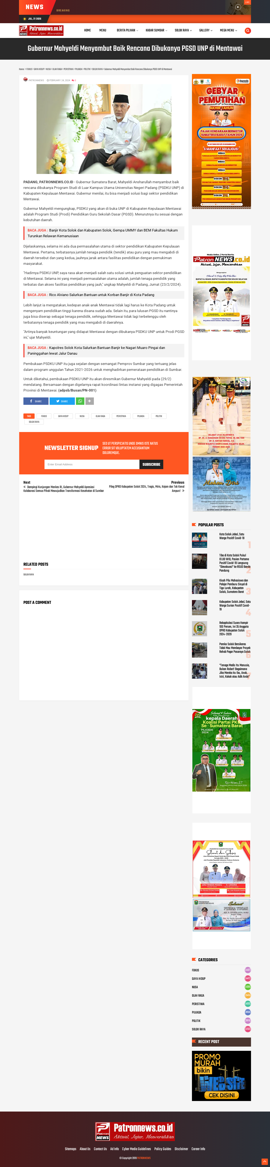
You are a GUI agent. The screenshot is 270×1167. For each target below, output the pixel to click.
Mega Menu (227, 30)
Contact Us (100, 1149)
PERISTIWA (121, 416)
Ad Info (114, 1149)
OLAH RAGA (100, 416)
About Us (85, 1149)
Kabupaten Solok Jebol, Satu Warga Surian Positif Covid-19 (235, 605)
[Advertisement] (103, 528)
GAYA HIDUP (63, 416)
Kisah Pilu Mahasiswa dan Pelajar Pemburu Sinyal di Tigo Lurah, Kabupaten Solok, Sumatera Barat (233, 586)
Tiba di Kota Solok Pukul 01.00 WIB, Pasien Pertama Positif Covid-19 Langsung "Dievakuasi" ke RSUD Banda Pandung (234, 563)
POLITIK (159, 416)
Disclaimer (181, 1149)
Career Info (198, 1149)
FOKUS (44, 416)
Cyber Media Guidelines (136, 1149)
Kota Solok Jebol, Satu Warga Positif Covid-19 (231, 536)
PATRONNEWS (144, 1158)
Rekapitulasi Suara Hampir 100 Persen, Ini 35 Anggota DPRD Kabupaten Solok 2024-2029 (233, 628)
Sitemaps (70, 1149)
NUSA (82, 416)
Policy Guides (162, 1149)
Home (87, 30)
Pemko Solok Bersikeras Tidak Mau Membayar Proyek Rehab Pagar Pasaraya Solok (234, 648)
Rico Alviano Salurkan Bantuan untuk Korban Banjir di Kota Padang (101, 295)
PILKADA (140, 416)
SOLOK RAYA (34, 422)
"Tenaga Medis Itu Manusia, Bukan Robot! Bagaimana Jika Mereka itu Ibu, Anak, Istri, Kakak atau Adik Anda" (234, 671)
